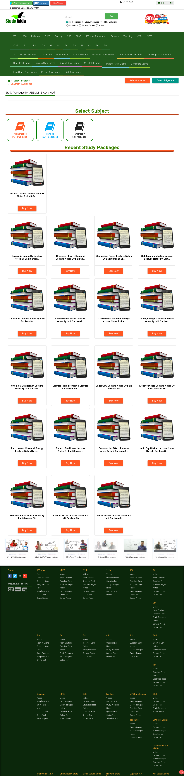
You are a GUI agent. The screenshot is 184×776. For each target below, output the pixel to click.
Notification (38, 772)
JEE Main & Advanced (96, 36)
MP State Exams (28, 54)
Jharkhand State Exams (130, 54)
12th (25, 45)
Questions (72, 25)
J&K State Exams (73, 72)
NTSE (15, 45)
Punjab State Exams (50, 72)
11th (34, 45)
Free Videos (170, 769)
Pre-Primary (62, 54)
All (68, 22)
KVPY (139, 36)
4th (89, 45)
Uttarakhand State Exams (24, 72)
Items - (165, 3)
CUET (47, 36)
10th (43, 45)
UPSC (24, 36)
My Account (126, 1)
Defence (115, 36)
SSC (69, 36)
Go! (111, 16)
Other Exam (46, 54)
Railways (35, 36)
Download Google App (23, 3)
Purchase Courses (83, 772)
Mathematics (20, 130)
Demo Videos (41, 3)
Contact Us (12, 772)
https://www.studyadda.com (37, 769)
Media (30, 772)
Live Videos (58, 3)
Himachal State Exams (115, 64)
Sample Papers (87, 25)
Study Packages (90, 22)
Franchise (95, 772)
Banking (58, 36)
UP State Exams (80, 54)
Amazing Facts (159, 769)
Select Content (137, 80)
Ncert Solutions (43, 578)
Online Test (41, 595)
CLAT (78, 36)
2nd (106, 45)
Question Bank (42, 582)
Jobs (20, 772)
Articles (149, 769)
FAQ (59, 772)
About (24, 772)
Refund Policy (117, 772)
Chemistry (80, 130)
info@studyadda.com (16, 584)
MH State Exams (92, 63)
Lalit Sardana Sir (68, 772)
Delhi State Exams (139, 64)
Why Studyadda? (50, 772)
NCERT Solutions (108, 22)
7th (66, 45)
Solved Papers (42, 598)
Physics (50, 130)
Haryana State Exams (45, 63)
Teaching (127, 36)
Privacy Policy (105, 772)
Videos (76, 22)
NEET (149, 36)
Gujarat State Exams (69, 63)
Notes (100, 25)
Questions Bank (109, 769)
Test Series (72, 769)
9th (51, 45)
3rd (97, 45)
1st (13, 54)
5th (82, 45)
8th (58, 45)
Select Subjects (165, 80)
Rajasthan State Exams (103, 54)
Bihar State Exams (21, 63)
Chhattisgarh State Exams (159, 54)
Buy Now (27, 208)
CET (14, 36)
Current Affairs (139, 769)
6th (74, 45)
